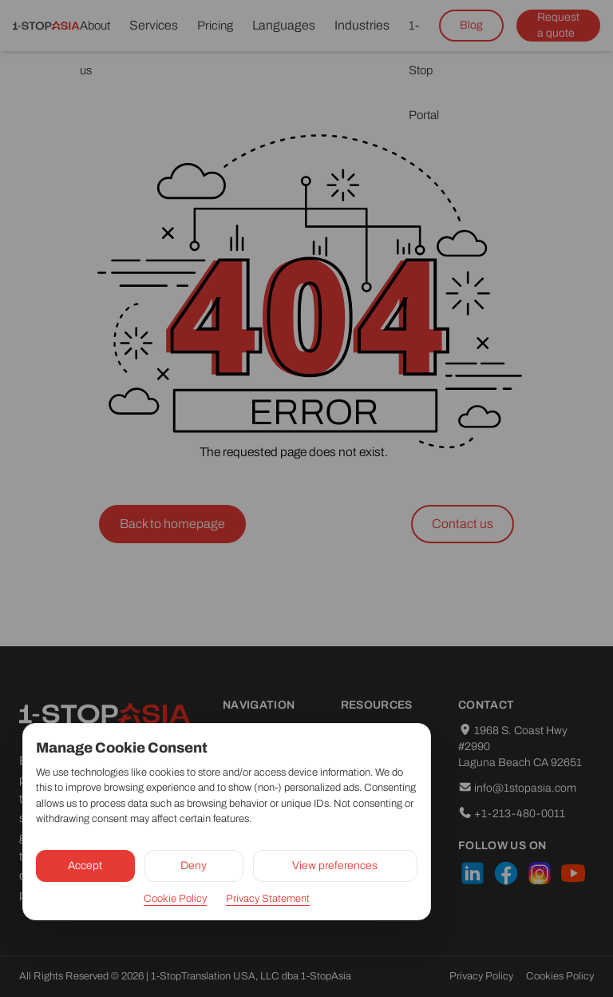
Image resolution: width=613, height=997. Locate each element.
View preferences (335, 866)
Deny (193, 866)
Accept (85, 866)
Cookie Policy (175, 898)
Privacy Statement (268, 898)
